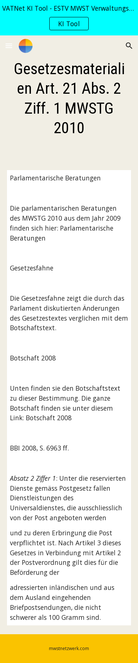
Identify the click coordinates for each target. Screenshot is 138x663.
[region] (69, 17)
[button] (9, 45)
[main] (69, 98)
